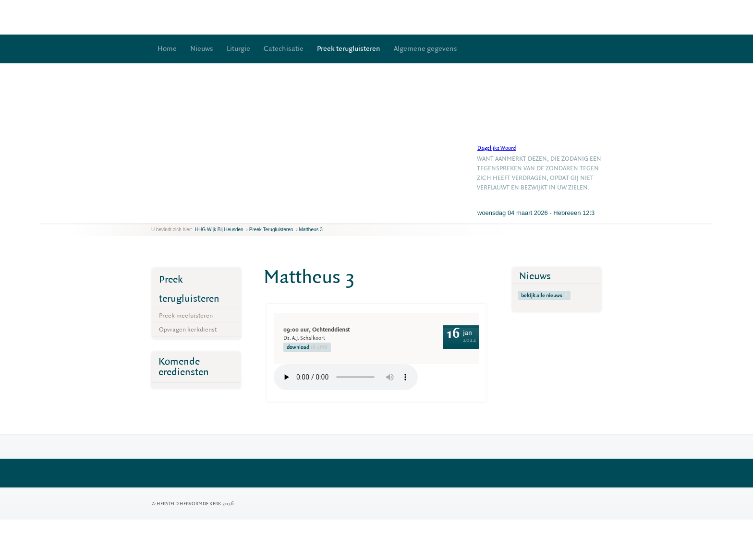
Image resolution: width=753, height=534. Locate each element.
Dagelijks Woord (496, 148)
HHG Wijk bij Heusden (219, 229)
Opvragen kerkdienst (188, 329)
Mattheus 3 (310, 229)
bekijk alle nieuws (544, 295)
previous (153, 216)
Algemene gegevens (425, 48)
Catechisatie (284, 48)
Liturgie (238, 48)
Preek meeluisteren (186, 315)
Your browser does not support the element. (346, 377)
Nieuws (201, 48)
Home (167, 48)
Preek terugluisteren (348, 48)
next (165, 216)
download (307, 347)
